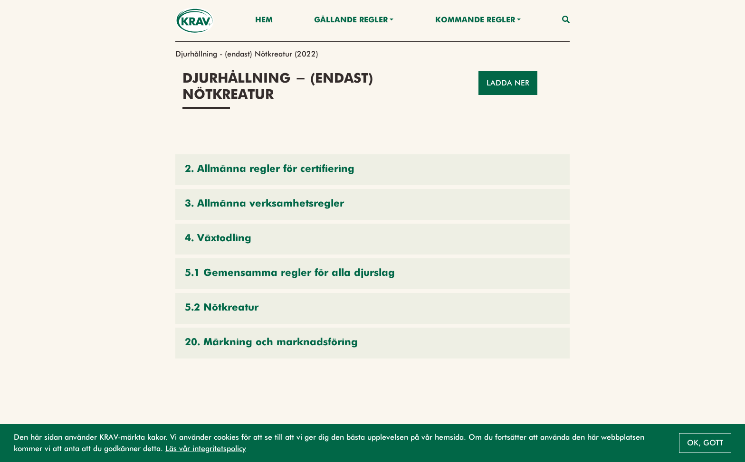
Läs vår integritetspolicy (205, 448)
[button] (372, 169)
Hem (264, 20)
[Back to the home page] (194, 21)
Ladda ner (508, 82)
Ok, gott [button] (705, 442)
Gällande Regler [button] (351, 20)
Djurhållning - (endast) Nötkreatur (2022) (246, 53)
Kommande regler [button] (475, 20)
